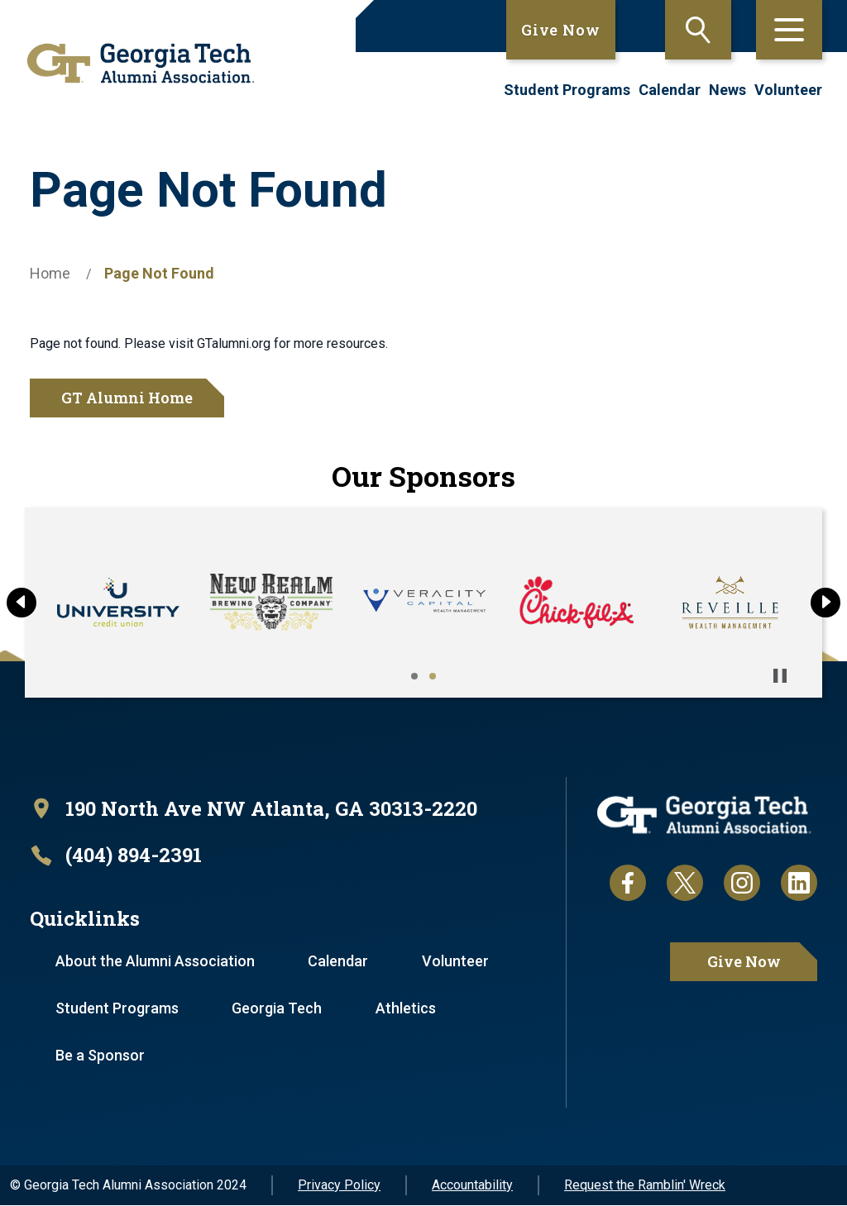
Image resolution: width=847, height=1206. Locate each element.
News (727, 89)
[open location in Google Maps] (254, 809)
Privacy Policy (339, 1186)
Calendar (670, 89)
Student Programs (567, 89)
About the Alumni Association (155, 961)
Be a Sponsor (100, 1056)
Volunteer (788, 89)
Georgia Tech (277, 1009)
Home (50, 273)
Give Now (561, 30)
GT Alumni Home (127, 398)
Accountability (472, 1186)
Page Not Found (159, 273)
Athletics (406, 1009)
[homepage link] (135, 63)
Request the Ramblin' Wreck (644, 1186)
